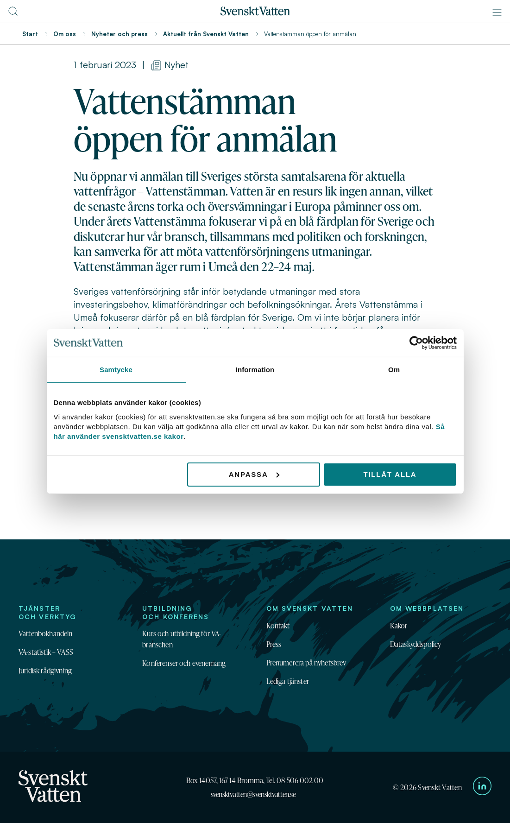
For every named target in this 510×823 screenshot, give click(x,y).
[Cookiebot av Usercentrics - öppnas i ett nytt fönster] (416, 343)
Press (274, 644)
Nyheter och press (119, 34)
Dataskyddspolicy (415, 644)
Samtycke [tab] (116, 370)
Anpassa (254, 474)
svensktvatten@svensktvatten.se (253, 794)
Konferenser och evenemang (184, 663)
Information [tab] (255, 370)
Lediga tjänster (287, 681)
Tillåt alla (389, 474)
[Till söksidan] (13, 14)
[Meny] (497, 12)
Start (30, 34)
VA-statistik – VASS (46, 652)
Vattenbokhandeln (46, 633)
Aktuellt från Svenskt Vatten (206, 34)
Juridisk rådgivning (45, 670)
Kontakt (278, 625)
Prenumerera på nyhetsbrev (306, 663)
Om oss (64, 34)
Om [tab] (394, 370)
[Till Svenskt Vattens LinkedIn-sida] (482, 787)
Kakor (399, 625)
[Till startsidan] (255, 13)
